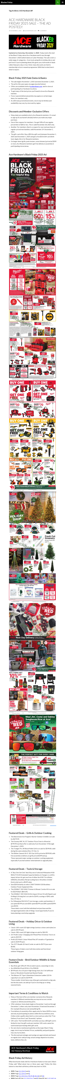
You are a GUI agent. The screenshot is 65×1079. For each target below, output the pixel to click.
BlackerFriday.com (30, 30)
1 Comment (43, 30)
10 (33, 1076)
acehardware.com (36, 86)
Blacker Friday (7, 2)
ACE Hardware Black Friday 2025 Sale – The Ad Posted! (30, 23)
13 (43, 1076)
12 (38, 1076)
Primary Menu (62, 2)
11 (36, 1076)
